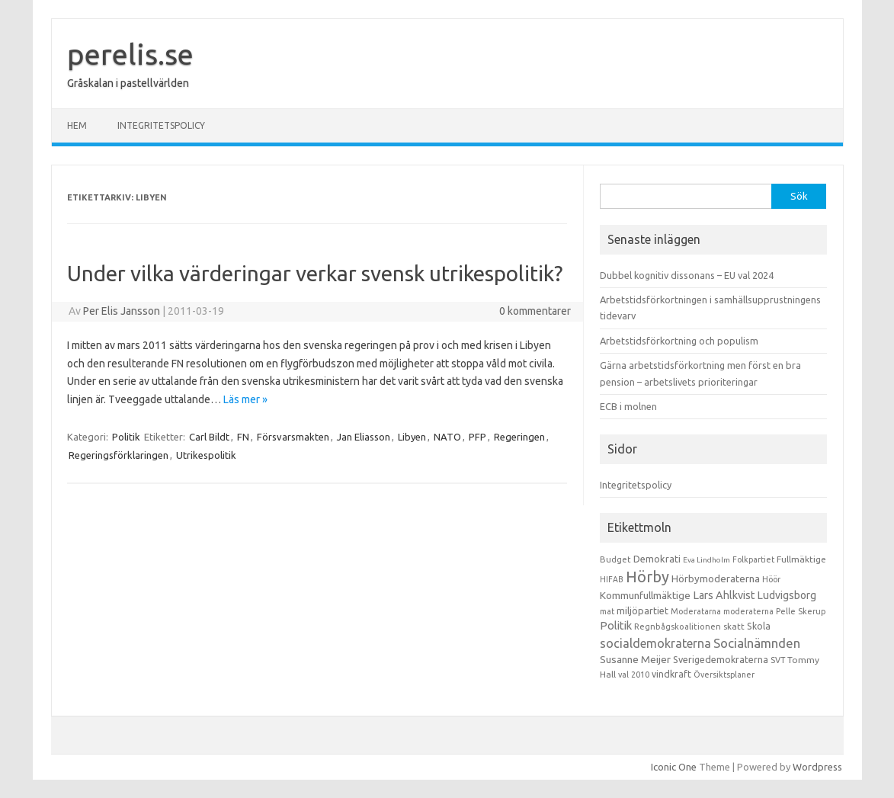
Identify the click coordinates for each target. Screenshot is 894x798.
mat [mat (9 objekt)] (607, 611)
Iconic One (674, 766)
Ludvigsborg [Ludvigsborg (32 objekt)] (787, 595)
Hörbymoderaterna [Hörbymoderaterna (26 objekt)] (715, 579)
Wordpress (817, 766)
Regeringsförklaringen (118, 455)
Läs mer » (245, 399)
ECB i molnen (628, 406)
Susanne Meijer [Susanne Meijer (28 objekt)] (635, 659)
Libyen (412, 436)
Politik (126, 436)
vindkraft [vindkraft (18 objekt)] (671, 673)
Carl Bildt (209, 436)
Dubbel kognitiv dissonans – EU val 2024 (687, 275)
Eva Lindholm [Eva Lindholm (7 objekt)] (706, 560)
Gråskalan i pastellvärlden (128, 83)
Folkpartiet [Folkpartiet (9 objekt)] (753, 559)
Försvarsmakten (293, 436)
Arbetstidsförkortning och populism (679, 340)
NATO (447, 436)
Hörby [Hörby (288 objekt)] (647, 576)
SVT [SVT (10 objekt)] (778, 660)
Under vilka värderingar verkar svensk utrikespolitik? (314, 273)
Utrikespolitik (206, 455)
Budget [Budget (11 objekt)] (615, 559)
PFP (477, 436)
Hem (77, 125)
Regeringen (519, 436)
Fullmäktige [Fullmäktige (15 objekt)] (801, 559)
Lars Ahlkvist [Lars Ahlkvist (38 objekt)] (724, 595)
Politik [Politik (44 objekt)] (616, 625)
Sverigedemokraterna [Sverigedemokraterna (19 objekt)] (720, 659)
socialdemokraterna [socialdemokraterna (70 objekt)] (655, 643)
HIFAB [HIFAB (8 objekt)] (611, 579)
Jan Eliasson (363, 436)
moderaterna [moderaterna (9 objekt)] (748, 611)
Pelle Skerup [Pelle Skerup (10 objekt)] (801, 611)
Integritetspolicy (161, 125)
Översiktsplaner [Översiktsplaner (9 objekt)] (724, 674)
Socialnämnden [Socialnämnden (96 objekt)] (756, 643)
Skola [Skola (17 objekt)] (759, 626)
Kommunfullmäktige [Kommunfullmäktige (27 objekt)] (645, 595)
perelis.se (130, 54)
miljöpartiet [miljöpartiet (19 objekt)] (642, 610)
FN (243, 436)
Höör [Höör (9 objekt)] (771, 579)
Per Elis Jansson (121, 311)
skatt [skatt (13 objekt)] (734, 626)
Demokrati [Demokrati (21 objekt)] (657, 558)
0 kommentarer (535, 311)
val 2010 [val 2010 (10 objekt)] (633, 674)
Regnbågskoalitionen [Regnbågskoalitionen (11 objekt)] (677, 626)
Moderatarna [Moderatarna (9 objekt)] (696, 611)
